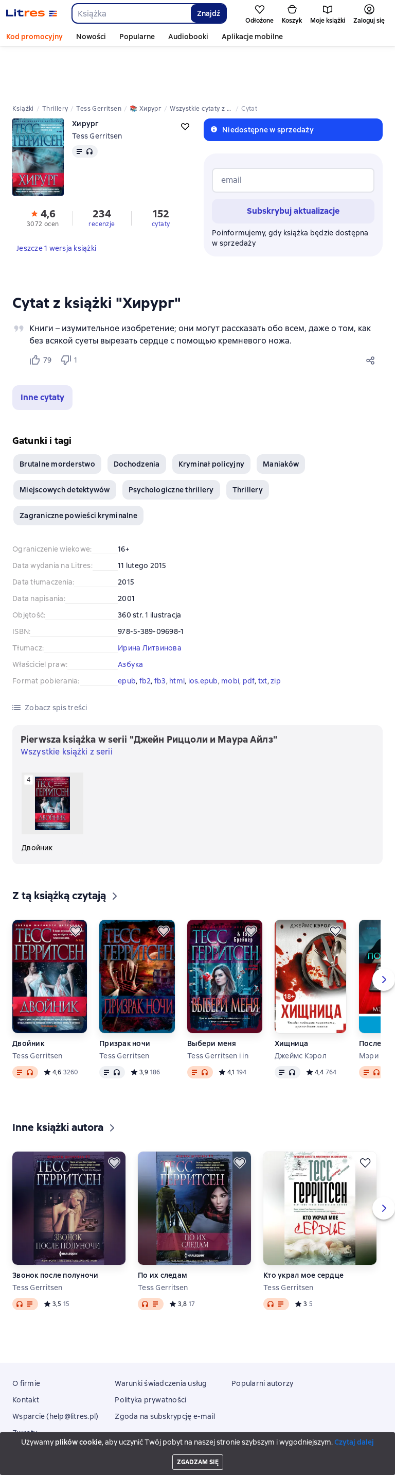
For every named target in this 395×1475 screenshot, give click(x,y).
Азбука (130, 618)
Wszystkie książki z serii (67, 705)
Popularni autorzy (262, 1337)
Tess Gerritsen (97, 89)
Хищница (292, 997)
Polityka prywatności (150, 1353)
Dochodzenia (137, 417)
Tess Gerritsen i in (217, 1009)
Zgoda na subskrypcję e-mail (165, 1370)
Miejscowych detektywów (65, 443)
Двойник (28, 997)
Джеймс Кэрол (301, 1009)
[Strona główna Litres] (31, 13)
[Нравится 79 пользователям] (40, 313)
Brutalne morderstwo (57, 417)
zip (276, 634)
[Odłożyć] (75, 885)
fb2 (145, 634)
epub (127, 634)
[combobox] (131, 13)
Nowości (91, 36)
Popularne (137, 36)
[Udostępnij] (372, 313)
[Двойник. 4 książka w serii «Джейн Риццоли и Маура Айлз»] (52, 766)
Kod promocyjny (34, 36)
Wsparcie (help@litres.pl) (55, 1370)
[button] (42, 351)
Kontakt (25, 1353)
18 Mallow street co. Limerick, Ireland (197, 1447)
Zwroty (25, 1386)
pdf (249, 634)
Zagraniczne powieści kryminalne (78, 469)
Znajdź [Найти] (208, 13)
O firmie (26, 1337)
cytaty (161, 177)
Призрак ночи (124, 997)
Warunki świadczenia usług (161, 1337)
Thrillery (247, 443)
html (177, 634)
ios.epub (203, 634)
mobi (230, 634)
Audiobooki (188, 36)
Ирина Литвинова (150, 601)
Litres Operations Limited (197, 1438)
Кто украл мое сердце (303, 1228)
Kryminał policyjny (211, 417)
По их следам (162, 1228)
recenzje (101, 177)
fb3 (160, 634)
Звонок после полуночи (55, 1228)
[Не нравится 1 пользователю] (71, 313)
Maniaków (281, 417)
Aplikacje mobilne (252, 36)
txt (262, 634)
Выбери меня (211, 997)
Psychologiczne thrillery (171, 443)
